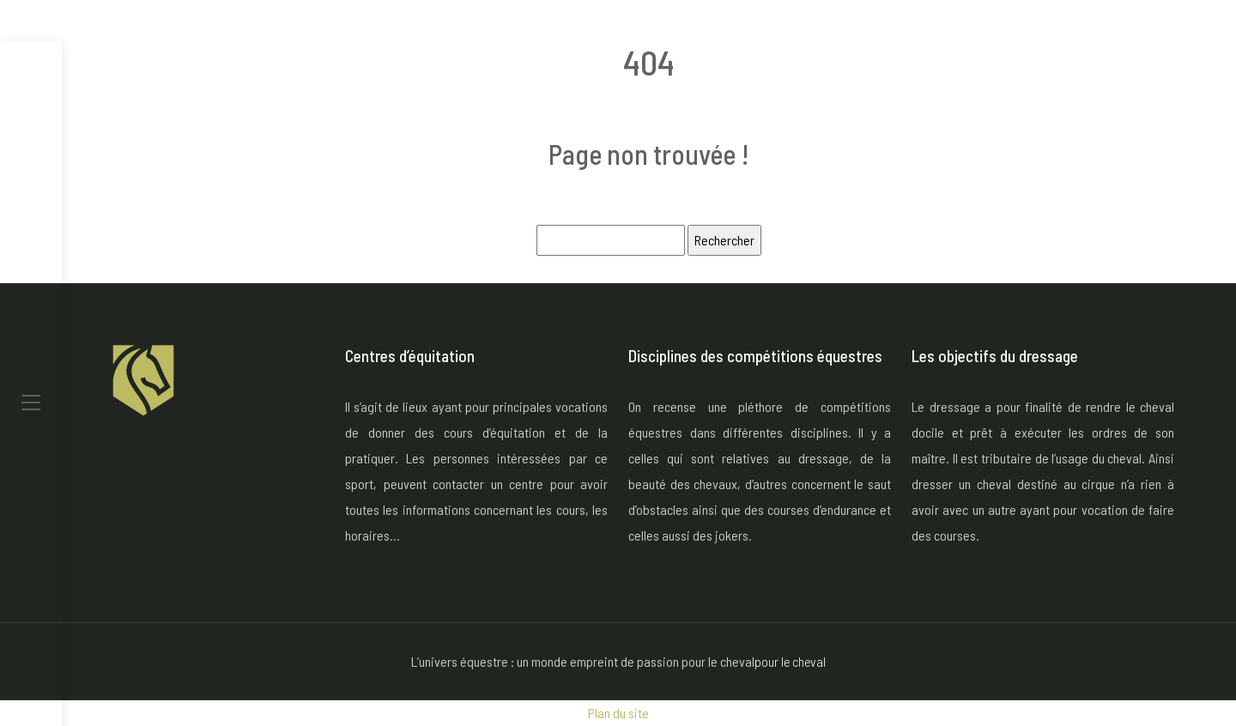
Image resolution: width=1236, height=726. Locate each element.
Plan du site (618, 713)
